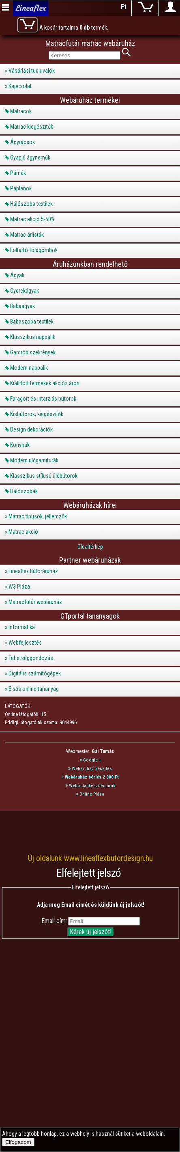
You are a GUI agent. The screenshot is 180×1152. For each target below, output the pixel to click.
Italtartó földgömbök (34, 250)
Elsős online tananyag (34, 689)
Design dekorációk (31, 429)
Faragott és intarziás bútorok (43, 398)
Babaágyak (22, 306)
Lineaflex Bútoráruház (33, 571)
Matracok (21, 111)
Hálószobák (24, 491)
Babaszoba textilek (32, 321)
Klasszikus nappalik (32, 337)
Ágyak (17, 275)
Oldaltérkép (90, 547)
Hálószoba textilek (31, 204)
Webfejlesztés (25, 642)
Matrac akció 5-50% (32, 219)
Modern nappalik (29, 368)
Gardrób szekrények (33, 352)
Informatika (22, 627)
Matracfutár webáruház (35, 602)
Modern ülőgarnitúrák (34, 460)
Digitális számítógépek (35, 673)
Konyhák (20, 445)
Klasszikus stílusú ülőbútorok (43, 475)
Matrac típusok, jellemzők (38, 516)
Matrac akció (23, 532)
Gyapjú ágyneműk (30, 157)
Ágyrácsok (22, 142)
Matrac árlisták (27, 234)
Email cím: (54, 921)
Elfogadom (18, 1142)
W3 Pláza (19, 586)
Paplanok (21, 188)
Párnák (18, 173)
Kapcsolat (20, 86)
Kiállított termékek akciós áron (44, 383)
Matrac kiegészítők (31, 126)
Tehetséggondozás (31, 658)
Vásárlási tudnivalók (32, 70)
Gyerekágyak (24, 290)
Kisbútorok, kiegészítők (36, 414)
